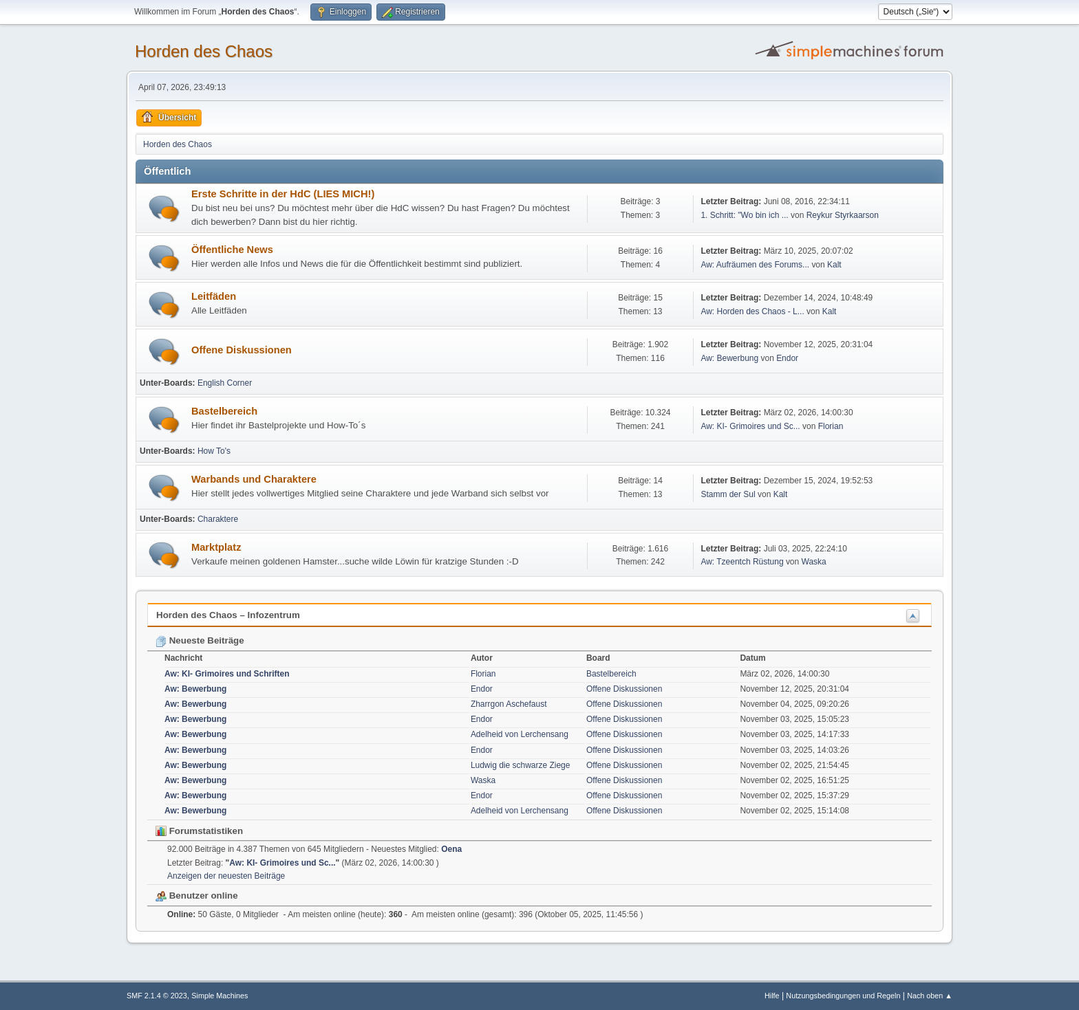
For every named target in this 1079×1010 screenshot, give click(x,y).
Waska (814, 562)
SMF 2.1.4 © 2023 (157, 995)
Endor (787, 358)
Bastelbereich (224, 411)
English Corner (224, 383)
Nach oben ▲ (929, 995)
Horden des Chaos (204, 51)
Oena (451, 849)
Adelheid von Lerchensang (519, 734)
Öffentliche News (232, 249)
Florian (831, 426)
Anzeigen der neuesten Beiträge (226, 876)
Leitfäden (213, 296)
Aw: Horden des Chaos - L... (752, 311)
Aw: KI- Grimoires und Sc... (750, 426)
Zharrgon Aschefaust (509, 704)
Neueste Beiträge (200, 640)
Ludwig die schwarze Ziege (520, 765)
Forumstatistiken (199, 831)
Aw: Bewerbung (729, 358)
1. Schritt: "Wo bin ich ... (744, 215)
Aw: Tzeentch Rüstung (742, 562)
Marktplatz (216, 547)
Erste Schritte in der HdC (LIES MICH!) (282, 193)
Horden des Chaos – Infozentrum (228, 615)
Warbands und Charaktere (254, 479)
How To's (214, 451)
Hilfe (772, 995)
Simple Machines (219, 995)
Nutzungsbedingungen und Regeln (843, 995)
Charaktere (217, 519)
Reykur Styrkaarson (842, 215)
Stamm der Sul (728, 494)
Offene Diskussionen (241, 349)
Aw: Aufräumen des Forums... (755, 265)
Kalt (834, 265)
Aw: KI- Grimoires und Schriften (227, 674)
